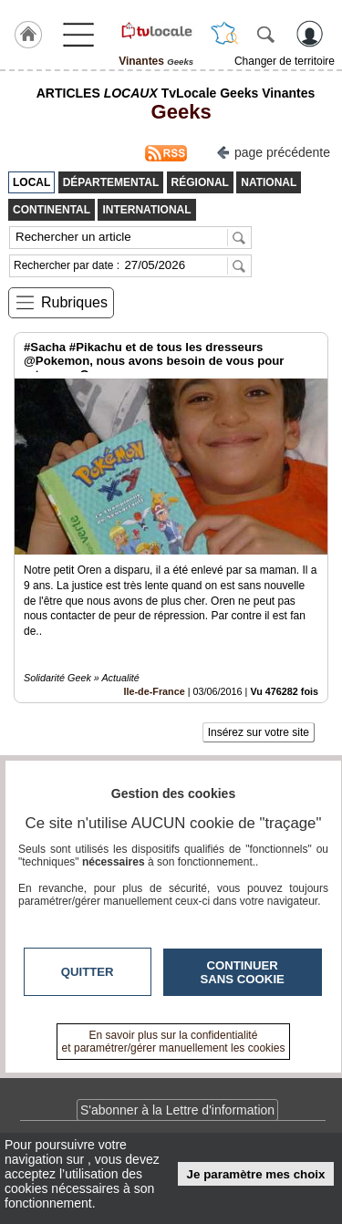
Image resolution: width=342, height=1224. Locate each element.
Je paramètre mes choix (256, 1174)
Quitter (87, 972)
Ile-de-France (154, 691)
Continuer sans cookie (243, 972)
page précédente (273, 151)
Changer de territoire (284, 61)
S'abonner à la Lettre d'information (177, 1110)
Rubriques (74, 302)
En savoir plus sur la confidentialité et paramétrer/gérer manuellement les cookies (173, 1041)
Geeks (175, 111)
